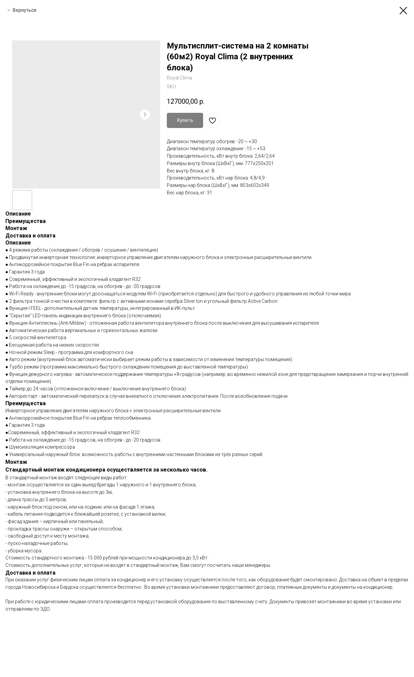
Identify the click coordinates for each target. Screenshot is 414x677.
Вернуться (24, 10)
